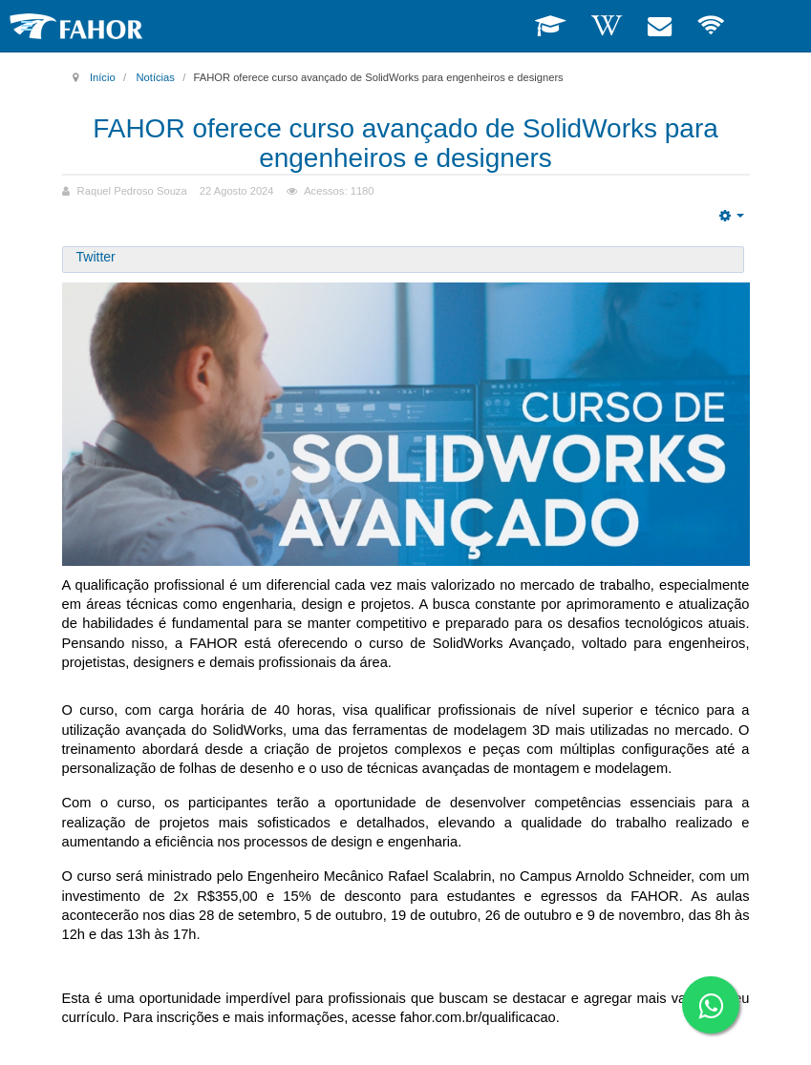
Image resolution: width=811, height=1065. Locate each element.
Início (103, 77)
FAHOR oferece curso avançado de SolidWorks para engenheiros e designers (405, 143)
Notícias (155, 77)
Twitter (96, 256)
